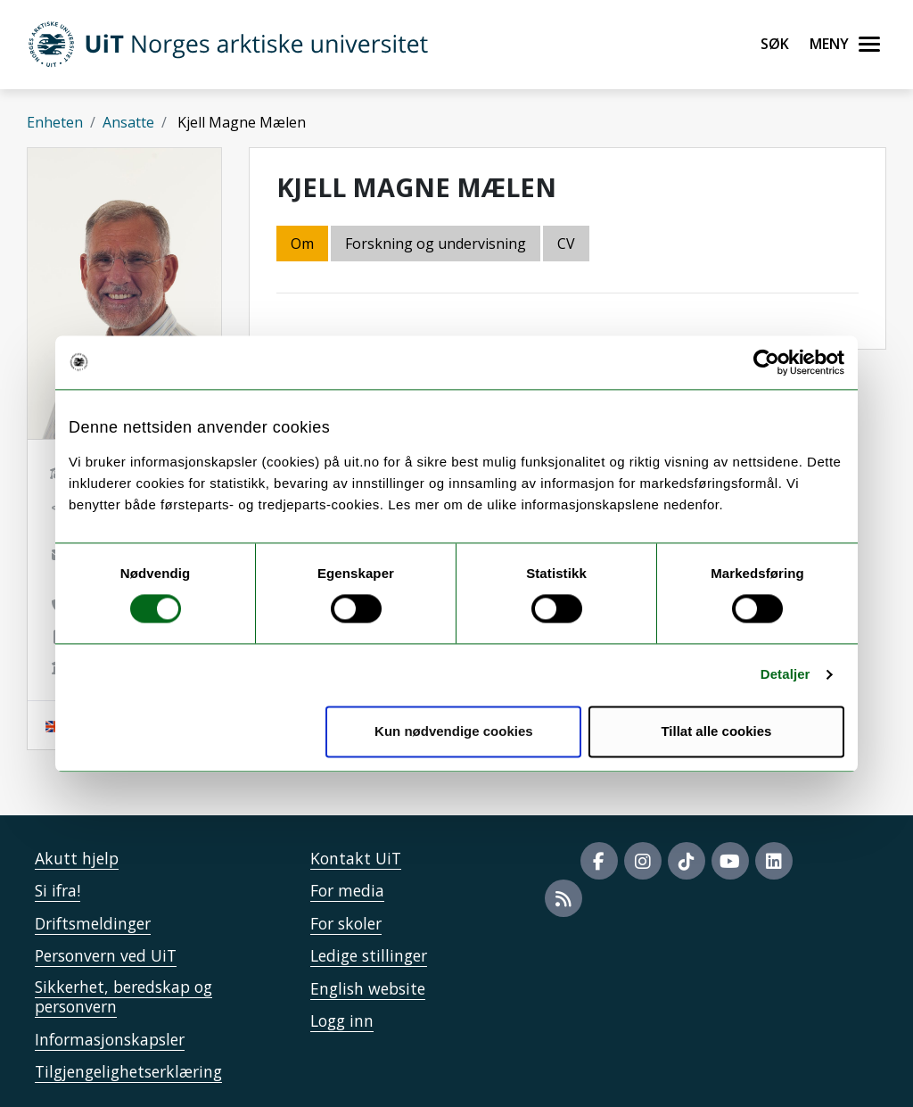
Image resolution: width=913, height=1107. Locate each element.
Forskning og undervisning (435, 243)
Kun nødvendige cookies (453, 731)
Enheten (55, 122)
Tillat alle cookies (716, 731)
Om (302, 243)
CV (566, 243)
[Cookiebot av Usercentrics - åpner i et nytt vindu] (766, 362)
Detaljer (785, 674)
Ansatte (128, 122)
